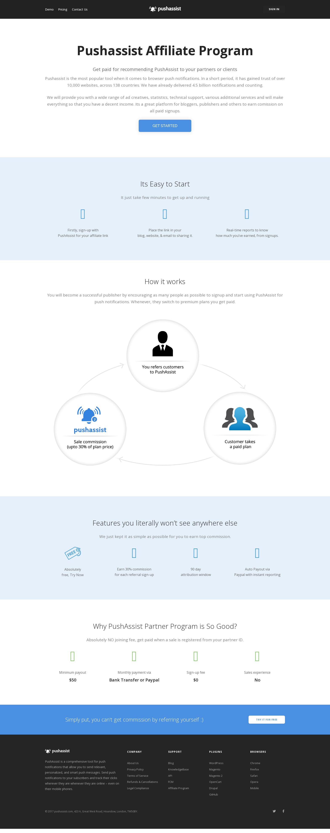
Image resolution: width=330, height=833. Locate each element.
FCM (171, 785)
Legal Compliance (139, 791)
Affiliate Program (179, 791)
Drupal (213, 791)
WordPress (216, 764)
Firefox (255, 771)
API (170, 778)
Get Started (165, 125)
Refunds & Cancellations (143, 785)
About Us (133, 764)
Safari (254, 778)
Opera (254, 785)
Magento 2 (216, 778)
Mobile (254, 791)
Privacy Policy (136, 771)
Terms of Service (138, 778)
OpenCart (215, 785)
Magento (215, 771)
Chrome (255, 764)
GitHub (213, 798)
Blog (171, 764)
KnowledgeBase (179, 771)
